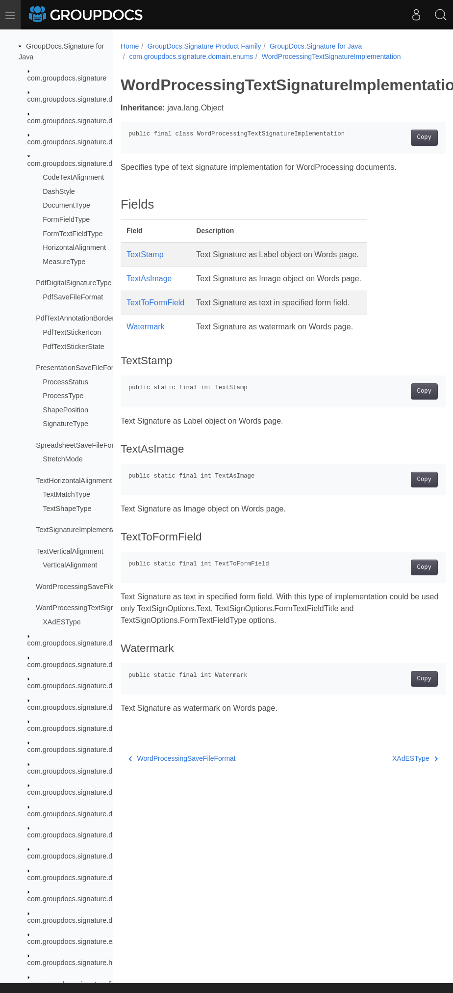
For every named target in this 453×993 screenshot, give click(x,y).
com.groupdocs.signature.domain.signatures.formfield (111, 856)
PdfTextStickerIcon (72, 332)
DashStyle (59, 191)
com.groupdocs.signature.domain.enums (91, 163)
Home (130, 46)
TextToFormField (155, 302)
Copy (401, 137)
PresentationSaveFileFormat (80, 368)
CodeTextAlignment (73, 177)
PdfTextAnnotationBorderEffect (84, 318)
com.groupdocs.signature (67, 78)
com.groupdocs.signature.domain (79, 99)
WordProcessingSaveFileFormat (86, 586)
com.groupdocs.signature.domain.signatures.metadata (112, 878)
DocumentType (66, 205)
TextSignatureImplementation (81, 530)
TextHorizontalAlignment (74, 480)
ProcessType (63, 396)
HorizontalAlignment (74, 247)
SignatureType (65, 424)
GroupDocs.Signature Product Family (204, 46)
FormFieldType (66, 219)
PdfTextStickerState (73, 346)
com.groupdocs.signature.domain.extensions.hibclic (108, 686)
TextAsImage (149, 278)
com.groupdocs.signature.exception (83, 941)
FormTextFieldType (72, 234)
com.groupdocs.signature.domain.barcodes (95, 121)
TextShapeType (67, 508)
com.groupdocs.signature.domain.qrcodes (93, 814)
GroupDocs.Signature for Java (316, 46)
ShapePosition (65, 410)
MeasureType (64, 262)
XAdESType (62, 622)
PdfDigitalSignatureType (73, 283)
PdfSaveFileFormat (73, 297)
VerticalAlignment (70, 565)
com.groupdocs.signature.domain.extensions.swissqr (110, 771)
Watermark (145, 326)
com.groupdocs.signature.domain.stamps (91, 899)
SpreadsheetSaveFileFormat (81, 445)
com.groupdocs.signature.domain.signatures (96, 835)
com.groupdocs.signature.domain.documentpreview (108, 142)
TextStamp (145, 254)
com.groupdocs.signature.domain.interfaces (95, 792)
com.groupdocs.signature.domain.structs (90, 920)
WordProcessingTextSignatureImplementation (107, 608)
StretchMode (63, 459)
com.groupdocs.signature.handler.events (90, 962)
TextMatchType (66, 494)
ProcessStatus (65, 382)
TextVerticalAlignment (69, 551)
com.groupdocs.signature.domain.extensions (97, 643)
